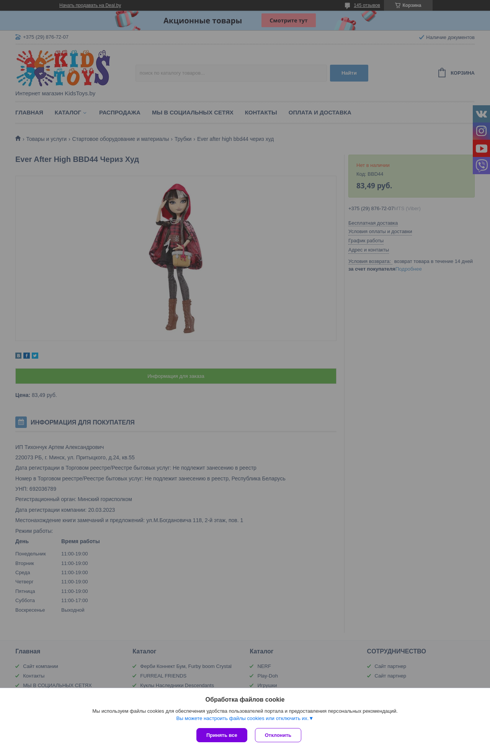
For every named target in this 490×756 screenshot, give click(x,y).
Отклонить (278, 735)
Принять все (221, 735)
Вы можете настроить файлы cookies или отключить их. (242, 718)
